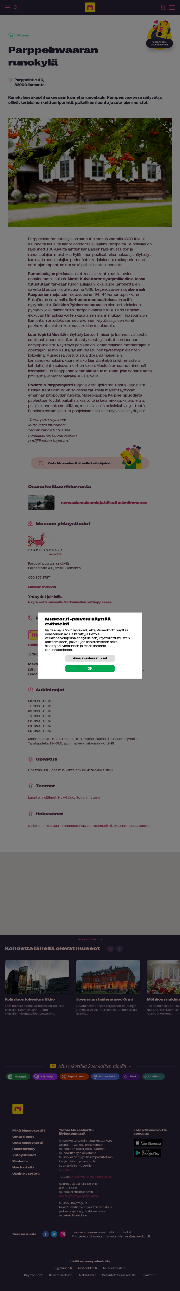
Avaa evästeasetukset (90, 658)
